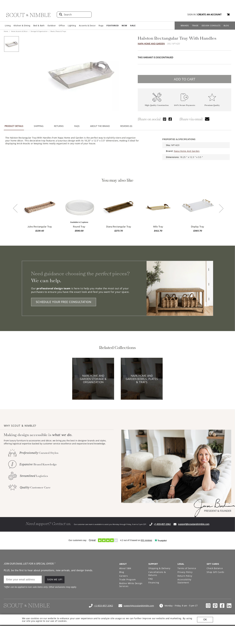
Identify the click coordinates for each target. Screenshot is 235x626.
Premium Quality (212, 105)
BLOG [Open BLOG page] (226, 25)
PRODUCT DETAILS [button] (14, 126)
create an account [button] (209, 14)
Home (6, 31)
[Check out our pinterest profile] (215, 606)
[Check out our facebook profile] (222, 606)
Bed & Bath (38, 25)
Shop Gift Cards (215, 572)
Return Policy (185, 575)
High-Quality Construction (157, 105)
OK (205, 619)
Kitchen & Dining (22, 25)
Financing (153, 582)
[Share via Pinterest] (164, 119)
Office (62, 25)
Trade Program (127, 579)
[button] (228, 15)
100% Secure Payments (184, 105)
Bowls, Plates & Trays (58, 31)
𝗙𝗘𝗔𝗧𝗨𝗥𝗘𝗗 (113, 25)
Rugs (101, 25)
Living (8, 25)
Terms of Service (187, 568)
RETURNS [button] (59, 126)
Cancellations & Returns (157, 574)
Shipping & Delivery (159, 568)
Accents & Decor (87, 25)
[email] (23, 579)
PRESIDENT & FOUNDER (217, 511)
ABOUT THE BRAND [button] (100, 126)
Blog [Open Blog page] (121, 572)
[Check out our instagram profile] (208, 606)
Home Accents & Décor (19, 31)
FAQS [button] (76, 126)
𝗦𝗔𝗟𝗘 (133, 25)
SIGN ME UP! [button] (55, 579)
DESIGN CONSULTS (211, 25)
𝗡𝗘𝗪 (124, 25)
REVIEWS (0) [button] (126, 126)
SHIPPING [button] (38, 126)
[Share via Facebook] (170, 119)
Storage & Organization (39, 31)
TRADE (195, 25)
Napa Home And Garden (151, 43)
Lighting (72, 25)
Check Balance (215, 568)
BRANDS (185, 25)
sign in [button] (191, 14)
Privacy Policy (185, 572)
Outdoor (51, 25)
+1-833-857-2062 (162, 524)
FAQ (150, 578)
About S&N (125, 568)
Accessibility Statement (184, 581)
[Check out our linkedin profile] (229, 606)
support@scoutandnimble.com (193, 524)
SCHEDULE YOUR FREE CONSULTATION (63, 302)
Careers (123, 575)
